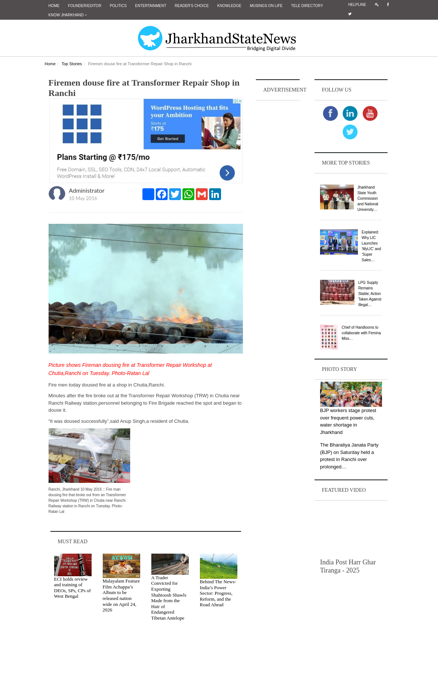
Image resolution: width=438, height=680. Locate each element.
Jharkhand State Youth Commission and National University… (368, 198)
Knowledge (229, 6)
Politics (118, 6)
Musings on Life (266, 6)
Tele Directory (307, 6)
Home (54, 6)
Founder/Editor (84, 6)
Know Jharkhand (68, 15)
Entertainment (150, 6)
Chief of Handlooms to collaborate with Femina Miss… (361, 333)
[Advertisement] (278, 213)
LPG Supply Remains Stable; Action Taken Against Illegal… (369, 294)
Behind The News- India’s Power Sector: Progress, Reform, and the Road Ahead (218, 593)
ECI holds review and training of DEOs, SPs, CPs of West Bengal (72, 587)
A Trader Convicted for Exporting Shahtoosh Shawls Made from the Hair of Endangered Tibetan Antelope (169, 598)
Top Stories (72, 64)
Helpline (357, 5)
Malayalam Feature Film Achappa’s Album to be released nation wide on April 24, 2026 (121, 595)
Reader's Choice (192, 6)
